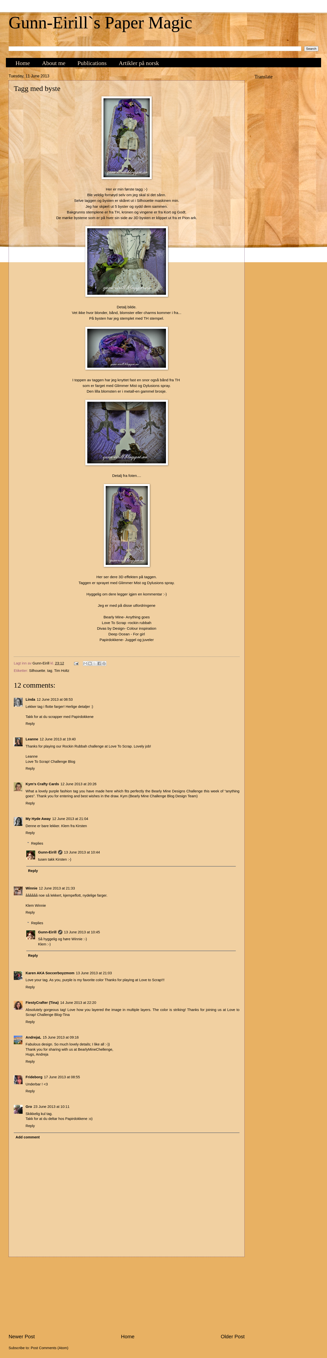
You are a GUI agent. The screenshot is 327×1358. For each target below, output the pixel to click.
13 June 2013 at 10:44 (82, 852)
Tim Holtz (61, 671)
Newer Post (22, 1336)
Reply (30, 724)
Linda (30, 699)
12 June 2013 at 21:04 (70, 819)
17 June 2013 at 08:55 (62, 1077)
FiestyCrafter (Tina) (42, 1003)
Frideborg (34, 1077)
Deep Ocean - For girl (126, 634)
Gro (29, 1107)
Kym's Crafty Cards (42, 784)
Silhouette (37, 671)
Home (22, 63)
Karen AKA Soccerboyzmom (50, 973)
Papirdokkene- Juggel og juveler (127, 640)
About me (53, 63)
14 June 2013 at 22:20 (78, 1003)
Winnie (31, 888)
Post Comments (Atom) (49, 1348)
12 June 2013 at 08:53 (55, 699)
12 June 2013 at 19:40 (58, 739)
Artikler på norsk (139, 63)
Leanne (32, 739)
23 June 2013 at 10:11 (51, 1107)
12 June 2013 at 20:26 (78, 784)
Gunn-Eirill (47, 852)
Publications (92, 63)
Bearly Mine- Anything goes (127, 617)
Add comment (27, 1137)
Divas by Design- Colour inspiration (126, 628)
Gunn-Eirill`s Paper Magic (100, 22)
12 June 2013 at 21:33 (57, 888)
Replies (37, 843)
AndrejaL (33, 1037)
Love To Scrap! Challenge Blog (50, 762)
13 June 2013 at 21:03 (94, 973)
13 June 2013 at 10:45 (82, 932)
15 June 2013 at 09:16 (61, 1037)
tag (49, 671)
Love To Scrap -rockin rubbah (126, 623)
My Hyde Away (38, 819)
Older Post (233, 1336)
